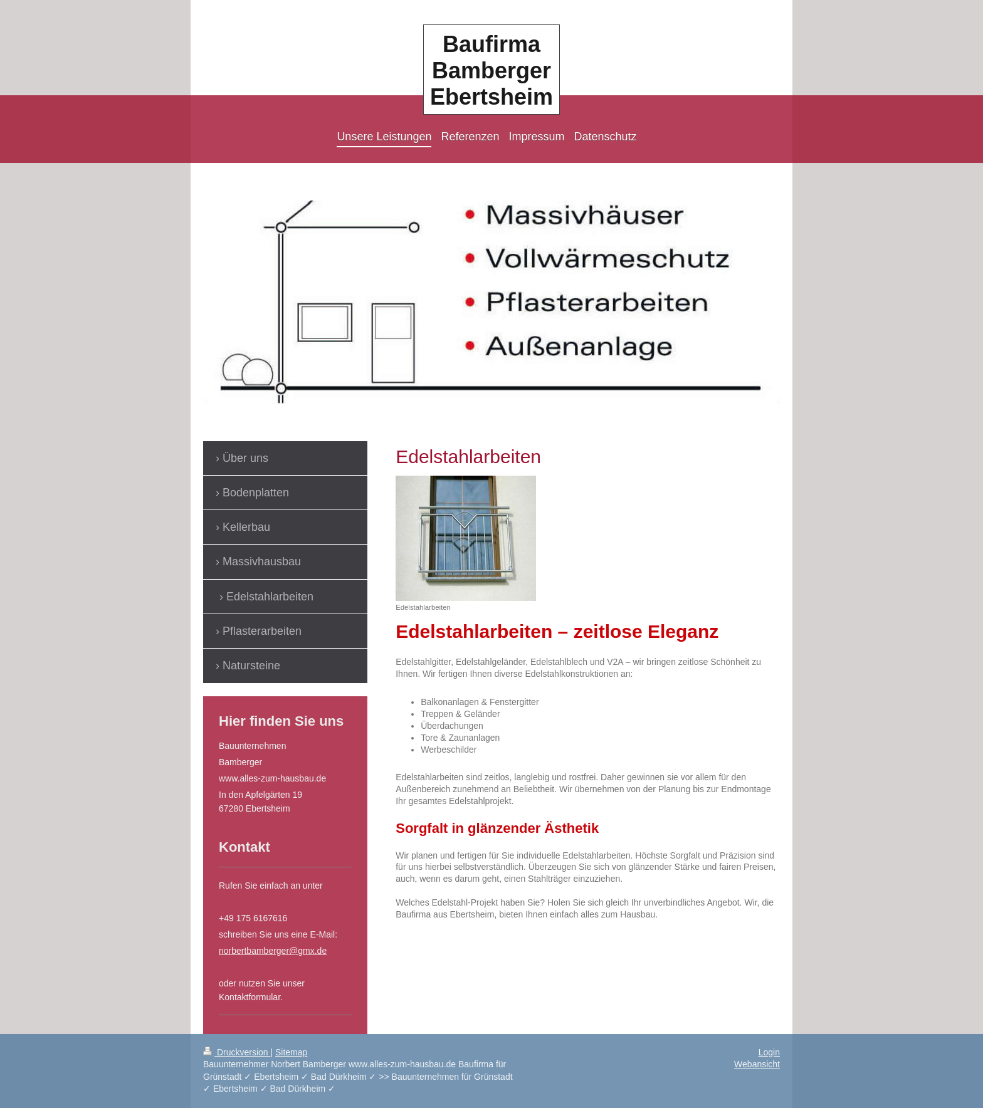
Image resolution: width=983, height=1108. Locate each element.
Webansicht (757, 1064)
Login (769, 1052)
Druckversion (236, 1052)
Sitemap (291, 1052)
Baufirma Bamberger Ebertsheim (491, 70)
